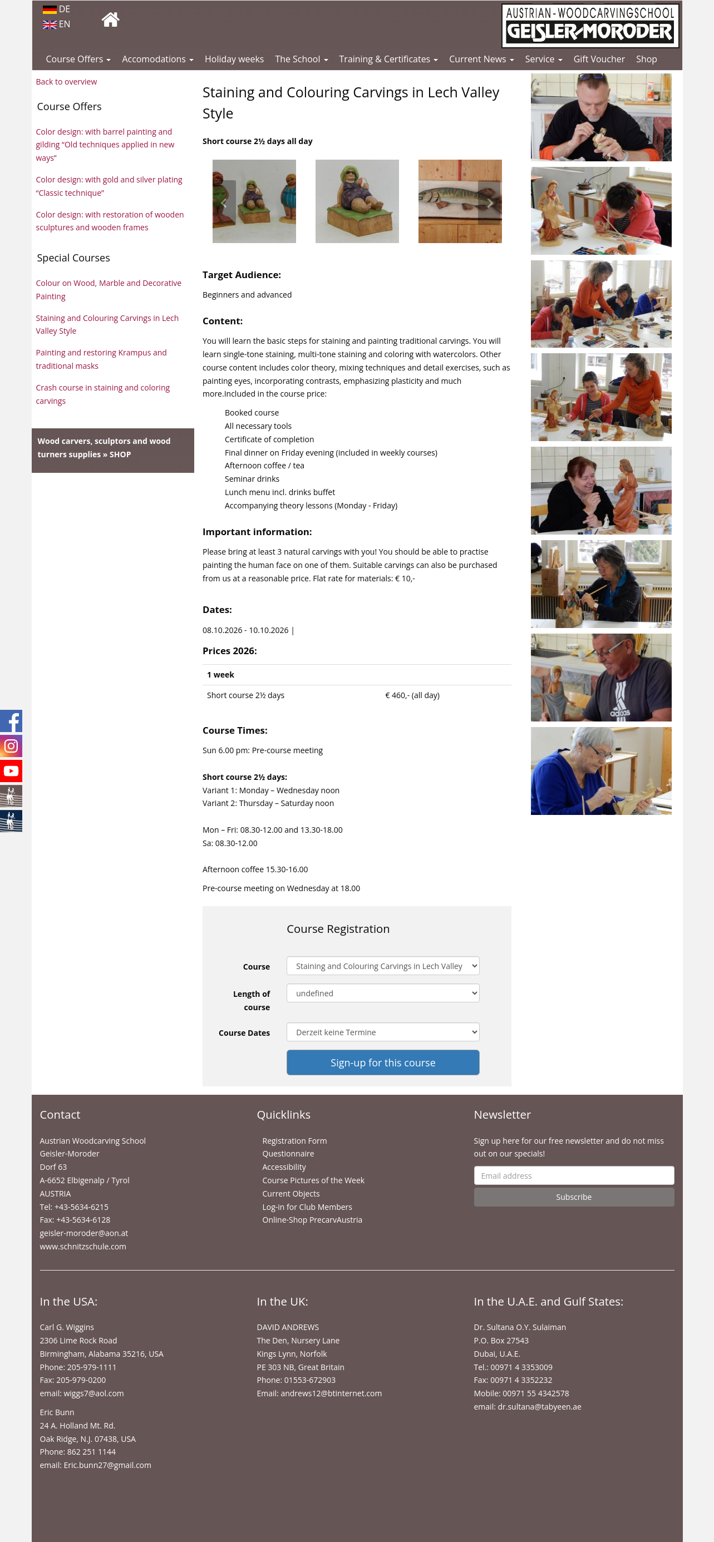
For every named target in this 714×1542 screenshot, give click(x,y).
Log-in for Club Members (307, 1207)
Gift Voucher (600, 59)
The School (301, 59)
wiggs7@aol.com (93, 1393)
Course (256, 966)
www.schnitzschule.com (83, 1246)
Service (544, 59)
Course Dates (244, 1032)
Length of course (251, 1000)
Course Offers (78, 59)
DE (57, 9)
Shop (646, 59)
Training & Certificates (389, 59)
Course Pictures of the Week (314, 1180)
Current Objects (291, 1193)
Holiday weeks (234, 59)
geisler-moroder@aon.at (84, 1233)
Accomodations (158, 59)
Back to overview (66, 81)
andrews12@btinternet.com (331, 1393)
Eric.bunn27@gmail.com (107, 1465)
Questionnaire (288, 1153)
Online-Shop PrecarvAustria (313, 1219)
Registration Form (295, 1140)
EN (57, 24)
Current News (481, 59)
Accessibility (284, 1167)
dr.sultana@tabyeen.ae (539, 1406)
